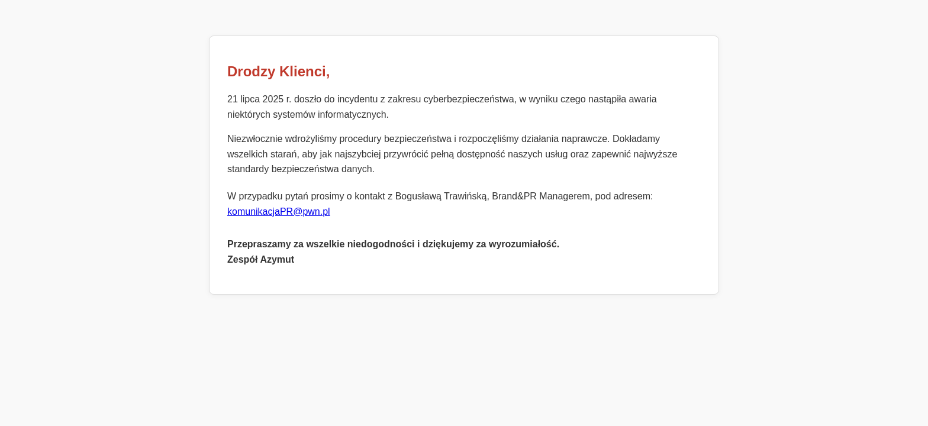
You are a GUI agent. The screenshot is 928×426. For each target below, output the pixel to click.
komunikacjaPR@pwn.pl (278, 211)
